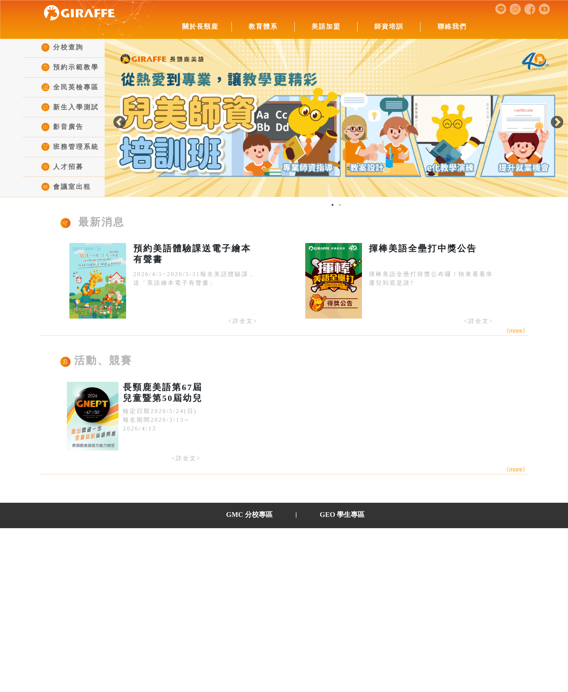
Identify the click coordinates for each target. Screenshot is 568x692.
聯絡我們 (452, 26)
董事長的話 (153, 567)
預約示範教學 (70, 67)
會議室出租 (66, 187)
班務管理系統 (70, 147)
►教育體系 (202, 544)
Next (551, 118)
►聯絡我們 (413, 544)
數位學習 (206, 578)
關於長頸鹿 (200, 26)
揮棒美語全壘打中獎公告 (423, 248)
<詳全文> (243, 321)
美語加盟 (326, 26)
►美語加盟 (251, 544)
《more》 (515, 331)
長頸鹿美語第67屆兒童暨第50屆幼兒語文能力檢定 (162, 393)
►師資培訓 (300, 544)
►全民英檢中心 (357, 544)
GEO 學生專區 (342, 514)
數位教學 (206, 567)
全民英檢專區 (70, 87)
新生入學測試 (70, 107)
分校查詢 (62, 47)
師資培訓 (388, 26)
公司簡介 (149, 556)
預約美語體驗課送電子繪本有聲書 (192, 254)
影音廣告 (62, 127)
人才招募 (62, 167)
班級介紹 (206, 556)
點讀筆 (202, 590)
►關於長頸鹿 (149, 544)
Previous (113, 118)
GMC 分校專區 (249, 514)
